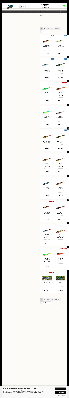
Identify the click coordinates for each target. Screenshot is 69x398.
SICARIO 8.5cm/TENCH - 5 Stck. (45, 144)
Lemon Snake (58, 261)
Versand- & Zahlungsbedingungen (9, 341)
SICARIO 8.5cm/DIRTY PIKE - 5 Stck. (58, 73)
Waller (6, 45)
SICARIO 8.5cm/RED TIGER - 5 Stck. (58, 120)
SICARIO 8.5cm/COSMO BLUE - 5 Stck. (45, 73)
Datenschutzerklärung (38, 392)
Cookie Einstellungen (7, 350)
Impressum (5, 339)
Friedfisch (28, 11)
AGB (4, 346)
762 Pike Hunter (9, 30)
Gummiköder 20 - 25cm (10, 39)
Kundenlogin (55, 2)
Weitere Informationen (60, 395)
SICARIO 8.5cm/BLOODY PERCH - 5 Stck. (58, 49)
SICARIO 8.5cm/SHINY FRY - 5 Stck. (58, 96)
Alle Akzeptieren (60, 388)
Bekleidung (45, 11)
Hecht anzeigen (9, 28)
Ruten (34, 11)
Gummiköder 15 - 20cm (10, 37)
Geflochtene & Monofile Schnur (10, 64)
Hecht (6, 26)
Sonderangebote (14, 11)
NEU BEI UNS (5, 11)
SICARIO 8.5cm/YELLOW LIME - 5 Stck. (31, 120)
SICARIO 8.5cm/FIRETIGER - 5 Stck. (32, 96)
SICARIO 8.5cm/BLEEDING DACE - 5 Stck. (31, 49)
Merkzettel (62, 2)
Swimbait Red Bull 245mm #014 (45, 262)
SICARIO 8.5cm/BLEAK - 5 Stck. (45, 49)
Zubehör (59, 11)
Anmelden (12, 85)
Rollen (39, 11)
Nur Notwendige (60, 392)
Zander (6, 43)
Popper (7, 34)
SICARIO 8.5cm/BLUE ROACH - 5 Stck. (31, 73)
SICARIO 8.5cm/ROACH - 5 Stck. (45, 120)
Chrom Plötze (31, 284)
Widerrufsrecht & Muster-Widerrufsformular (11, 343)
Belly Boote (53, 11)
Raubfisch (22, 11)
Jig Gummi (8, 32)
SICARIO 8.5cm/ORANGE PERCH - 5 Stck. (45, 96)
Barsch (6, 24)
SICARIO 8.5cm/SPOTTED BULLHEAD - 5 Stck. (31, 144)
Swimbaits (8, 41)
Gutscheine (6, 72)
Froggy (45, 284)
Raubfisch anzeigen (8, 22)
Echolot (5, 69)
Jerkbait (7, 36)
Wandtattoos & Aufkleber (8, 66)
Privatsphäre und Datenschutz (8, 348)
